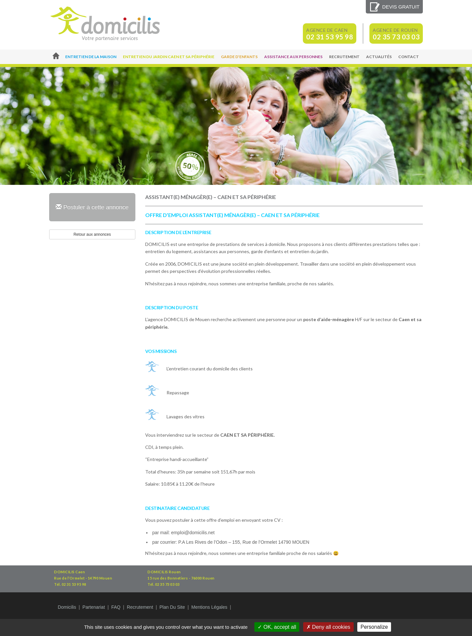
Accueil (55, 57)
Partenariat (94, 607)
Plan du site (172, 607)
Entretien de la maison (90, 56)
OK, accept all (277, 627)
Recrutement (344, 56)
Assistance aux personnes (293, 56)
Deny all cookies (328, 627)
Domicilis (67, 607)
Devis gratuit (401, 7)
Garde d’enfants (239, 56)
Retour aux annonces (92, 234)
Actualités (379, 56)
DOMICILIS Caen (69, 572)
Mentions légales (209, 607)
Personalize (374, 627)
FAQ (115, 607)
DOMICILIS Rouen (164, 572)
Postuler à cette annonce (92, 207)
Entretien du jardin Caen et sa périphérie (168, 56)
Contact (408, 56)
